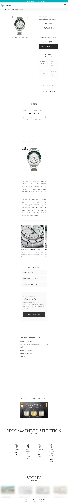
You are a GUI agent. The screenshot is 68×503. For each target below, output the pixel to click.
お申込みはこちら (48, 47)
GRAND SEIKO (15, 9)
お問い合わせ (48, 85)
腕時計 (9, 9)
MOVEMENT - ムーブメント (34, 279)
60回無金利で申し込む (34, 314)
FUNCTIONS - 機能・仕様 (34, 285)
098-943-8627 (29, 350)
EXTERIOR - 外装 (34, 272)
